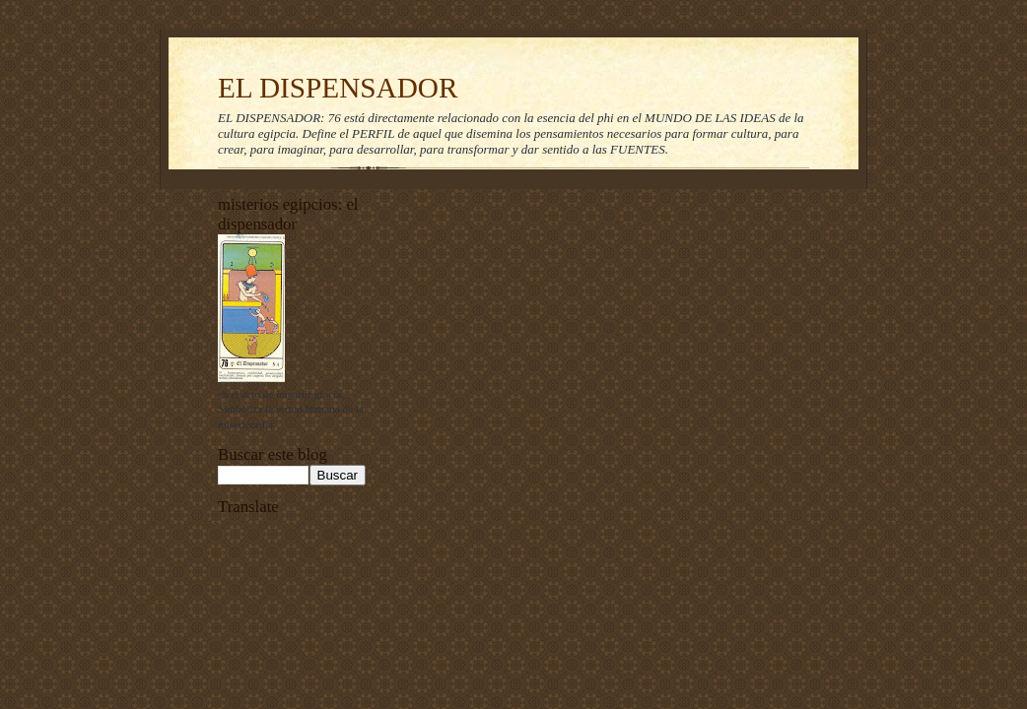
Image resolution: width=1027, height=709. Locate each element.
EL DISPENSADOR (338, 87)
